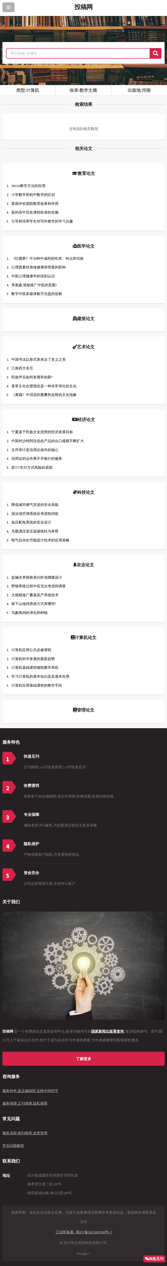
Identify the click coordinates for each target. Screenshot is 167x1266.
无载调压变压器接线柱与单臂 (34, 531)
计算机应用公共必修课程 (31, 650)
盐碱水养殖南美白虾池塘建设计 (36, 577)
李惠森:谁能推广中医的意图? (34, 285)
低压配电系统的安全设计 (31, 522)
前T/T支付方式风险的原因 (31, 467)
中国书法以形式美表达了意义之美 (38, 359)
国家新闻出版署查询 (107, 1031)
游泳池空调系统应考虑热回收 (34, 513)
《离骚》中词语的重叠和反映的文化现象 (44, 395)
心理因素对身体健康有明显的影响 (38, 267)
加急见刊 (156, 1258)
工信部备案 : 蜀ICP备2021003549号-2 (84, 1232)
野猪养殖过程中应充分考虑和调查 (38, 586)
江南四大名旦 (22, 368)
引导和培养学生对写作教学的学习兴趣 (42, 221)
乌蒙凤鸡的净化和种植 (29, 613)
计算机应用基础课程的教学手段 (36, 685)
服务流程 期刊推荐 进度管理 (24, 1133)
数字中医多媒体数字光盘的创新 (36, 294)
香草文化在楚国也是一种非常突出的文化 (44, 386)
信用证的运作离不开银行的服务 (36, 458)
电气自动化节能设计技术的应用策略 (40, 540)
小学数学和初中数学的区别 (33, 195)
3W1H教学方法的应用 (28, 186)
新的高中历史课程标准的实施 (34, 212)
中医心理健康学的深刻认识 (33, 276)
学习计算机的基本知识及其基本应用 (40, 676)
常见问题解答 (13, 1146)
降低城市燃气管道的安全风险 (34, 505)
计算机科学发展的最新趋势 (33, 659)
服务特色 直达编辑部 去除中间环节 (30, 1091)
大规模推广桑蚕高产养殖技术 (34, 595)
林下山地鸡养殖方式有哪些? (33, 604)
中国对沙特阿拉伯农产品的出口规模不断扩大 (47, 441)
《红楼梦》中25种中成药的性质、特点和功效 (47, 258)
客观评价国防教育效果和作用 (34, 203)
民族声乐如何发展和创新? (32, 377)
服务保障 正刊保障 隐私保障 (24, 1103)
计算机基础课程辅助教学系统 (34, 667)
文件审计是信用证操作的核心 (34, 450)
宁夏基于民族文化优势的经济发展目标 (42, 432)
